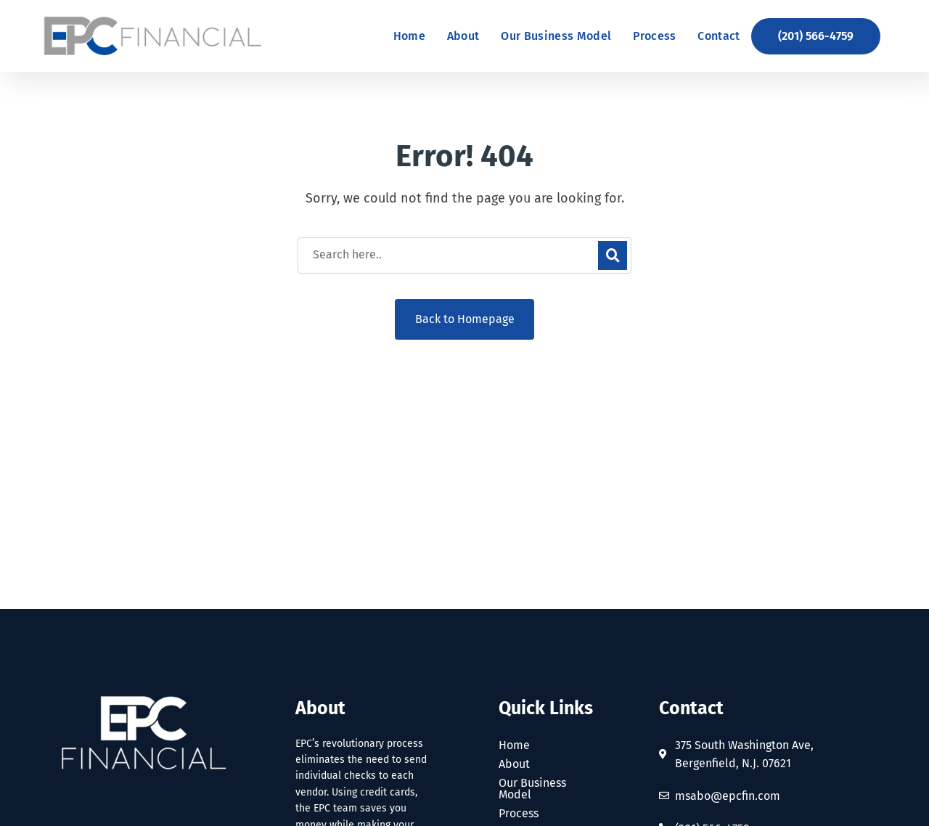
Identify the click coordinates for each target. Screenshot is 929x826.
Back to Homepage (465, 319)
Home (514, 745)
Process (519, 813)
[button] (815, 36)
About (514, 764)
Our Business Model (532, 789)
